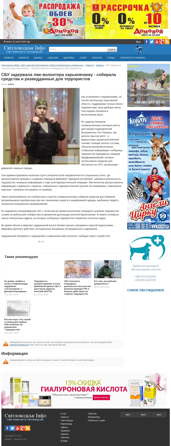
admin (11, 84)
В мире (64, 441)
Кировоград (66, 424)
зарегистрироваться (19, 345)
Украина (65, 434)
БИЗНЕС (38, 58)
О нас (63, 414)
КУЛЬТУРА (97, 58)
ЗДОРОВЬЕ (69, 58)
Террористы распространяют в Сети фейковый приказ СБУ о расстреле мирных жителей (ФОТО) (47, 286)
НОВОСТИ (24, 58)
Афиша (64, 427)
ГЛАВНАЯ (8, 58)
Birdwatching (94, 417)
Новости (65, 417)
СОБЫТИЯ (53, 58)
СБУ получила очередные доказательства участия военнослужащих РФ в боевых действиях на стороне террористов (77, 287)
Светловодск (67, 420)
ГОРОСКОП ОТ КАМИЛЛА (132, 58)
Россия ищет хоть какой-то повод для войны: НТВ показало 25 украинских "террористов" (17, 324)
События (92, 414)
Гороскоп (65, 437)
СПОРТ (83, 58)
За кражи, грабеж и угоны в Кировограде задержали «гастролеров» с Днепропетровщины (16, 286)
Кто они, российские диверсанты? (105, 282)
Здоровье (65, 431)
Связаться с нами (96, 420)
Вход (138, 41)
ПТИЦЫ (111, 58)
